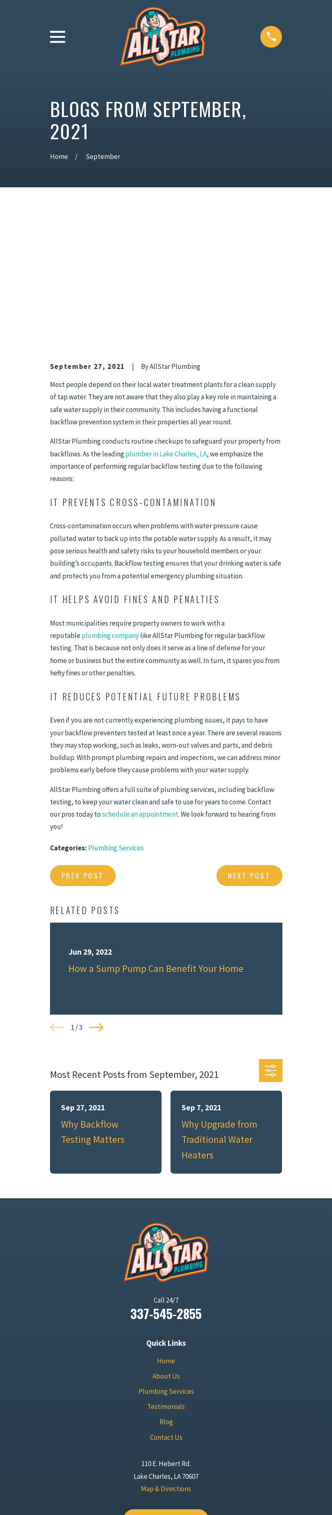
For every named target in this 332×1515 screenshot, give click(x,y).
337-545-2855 (166, 1186)
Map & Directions (166, 1361)
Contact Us (166, 1310)
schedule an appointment (140, 686)
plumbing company (110, 508)
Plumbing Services (115, 720)
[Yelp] (175, 1449)
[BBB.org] (194, 1449)
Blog (166, 1294)
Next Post (249, 748)
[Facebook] (156, 1449)
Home (166, 1233)
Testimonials (166, 1279)
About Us (166, 1248)
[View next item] (96, 900)
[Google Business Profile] (138, 1449)
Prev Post (82, 748)
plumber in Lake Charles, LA (166, 326)
